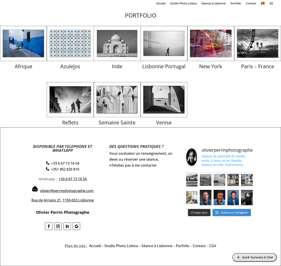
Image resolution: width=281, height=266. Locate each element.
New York (210, 66)
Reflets (70, 122)
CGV (212, 245)
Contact (251, 3)
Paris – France (257, 66)
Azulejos (70, 66)
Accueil (160, 3)
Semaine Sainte (117, 122)
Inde (117, 66)
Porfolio (236, 3)
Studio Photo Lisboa (183, 3)
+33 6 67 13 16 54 (73, 178)
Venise (164, 122)
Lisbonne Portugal (164, 66)
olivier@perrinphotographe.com (67, 190)
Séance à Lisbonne (214, 3)
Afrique (23, 66)
